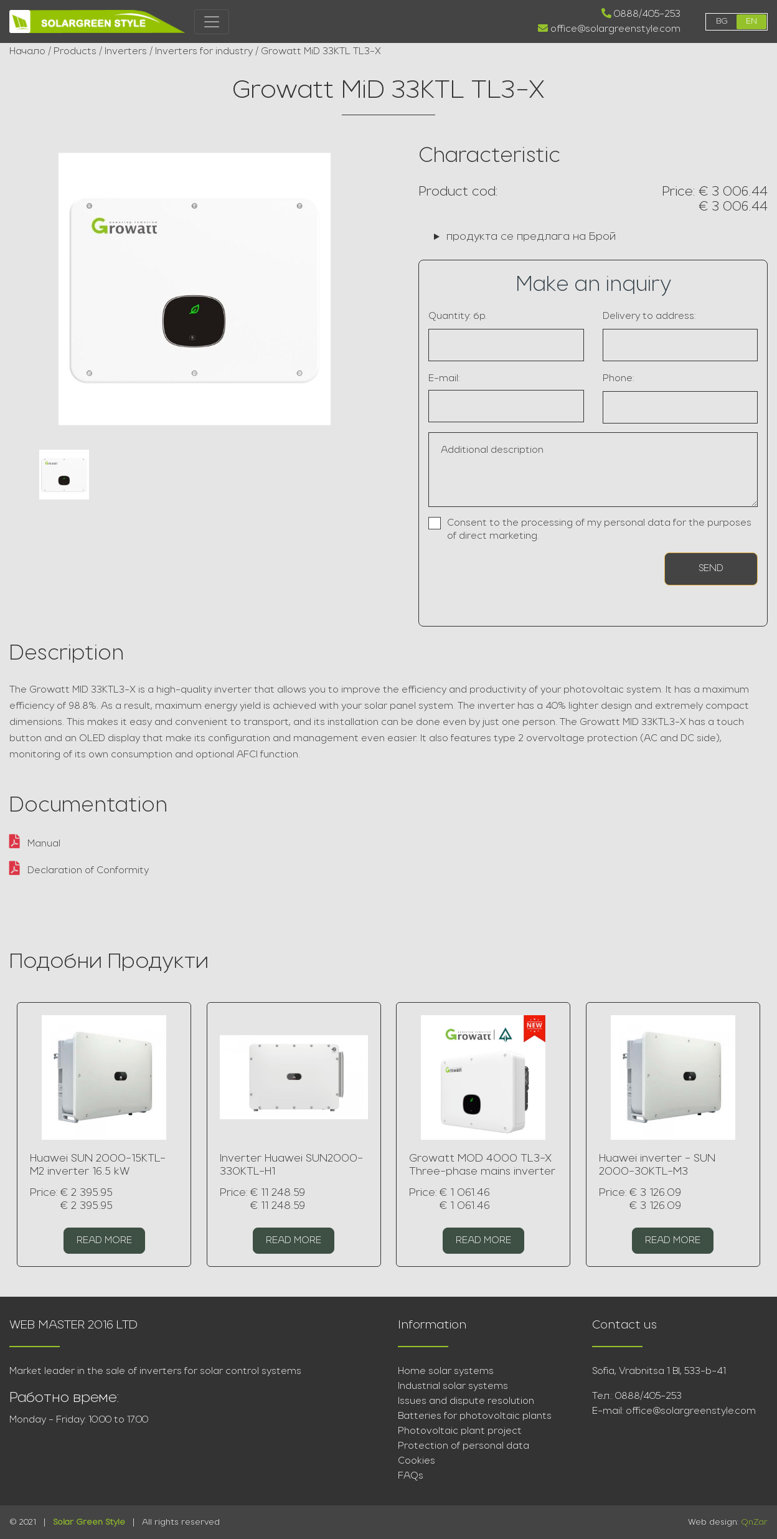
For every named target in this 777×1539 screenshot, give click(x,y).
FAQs (410, 1476)
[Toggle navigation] (211, 21)
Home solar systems (446, 1371)
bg (722, 21)
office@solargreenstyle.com (609, 28)
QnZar (754, 1522)
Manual (34, 844)
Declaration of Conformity (79, 871)
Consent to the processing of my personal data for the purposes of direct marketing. (599, 529)
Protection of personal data (463, 1446)
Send (711, 569)
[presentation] (501, 573)
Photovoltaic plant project (460, 1431)
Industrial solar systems (453, 1386)
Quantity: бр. (457, 316)
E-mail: (443, 379)
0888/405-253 (640, 13)
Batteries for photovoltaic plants (475, 1416)
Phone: (618, 379)
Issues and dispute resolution (466, 1401)
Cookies (416, 1461)
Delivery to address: (649, 316)
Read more (104, 1241)
